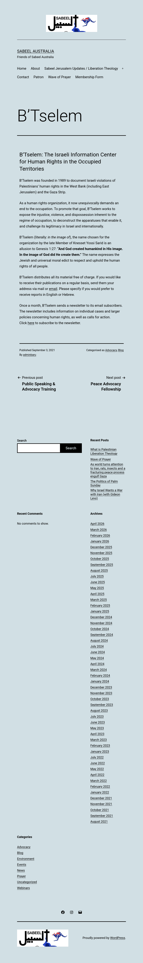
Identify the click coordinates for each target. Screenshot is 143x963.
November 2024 (101, 623)
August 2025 (99, 570)
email (53, 289)
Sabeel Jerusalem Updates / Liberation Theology (81, 68)
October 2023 (99, 699)
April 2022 (97, 775)
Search (22, 440)
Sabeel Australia (35, 51)
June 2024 (97, 652)
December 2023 (101, 687)
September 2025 (101, 564)
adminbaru (29, 354)
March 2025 (98, 599)
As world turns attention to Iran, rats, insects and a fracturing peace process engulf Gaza (107, 470)
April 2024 (97, 664)
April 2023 (97, 734)
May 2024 (97, 658)
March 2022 (98, 780)
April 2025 (97, 594)
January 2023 (99, 751)
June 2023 (97, 722)
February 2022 (100, 786)
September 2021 (101, 815)
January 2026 (99, 541)
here (31, 323)
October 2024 (99, 629)
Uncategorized (27, 882)
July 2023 (97, 716)
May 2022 (97, 769)
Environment (25, 859)
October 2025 (99, 558)
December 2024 (101, 617)
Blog (121, 350)
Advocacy (111, 350)
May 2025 (97, 588)
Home (21, 68)
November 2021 (101, 804)
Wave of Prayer (59, 77)
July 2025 (97, 576)
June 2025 (97, 582)
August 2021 (99, 821)
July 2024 (97, 646)
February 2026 (100, 535)
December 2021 (101, 798)
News (21, 870)
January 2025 (99, 611)
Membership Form (89, 77)
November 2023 (101, 693)
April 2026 (97, 523)
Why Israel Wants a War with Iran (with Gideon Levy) (106, 494)
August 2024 (99, 640)
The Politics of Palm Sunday (104, 483)
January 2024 (99, 681)
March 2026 (98, 529)
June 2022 (97, 763)
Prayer (21, 876)
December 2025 (101, 547)
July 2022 (97, 757)
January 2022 (99, 792)
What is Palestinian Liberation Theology (103, 451)
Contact (23, 77)
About (35, 68)
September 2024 (101, 634)
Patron (38, 77)
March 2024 (98, 669)
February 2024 (100, 675)
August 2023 (99, 710)
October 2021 (99, 810)
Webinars (23, 888)
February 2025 (100, 605)
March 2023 (98, 740)
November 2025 (101, 553)
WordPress (117, 938)
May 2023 (97, 728)
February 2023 (100, 745)
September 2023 (101, 704)
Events (21, 864)
